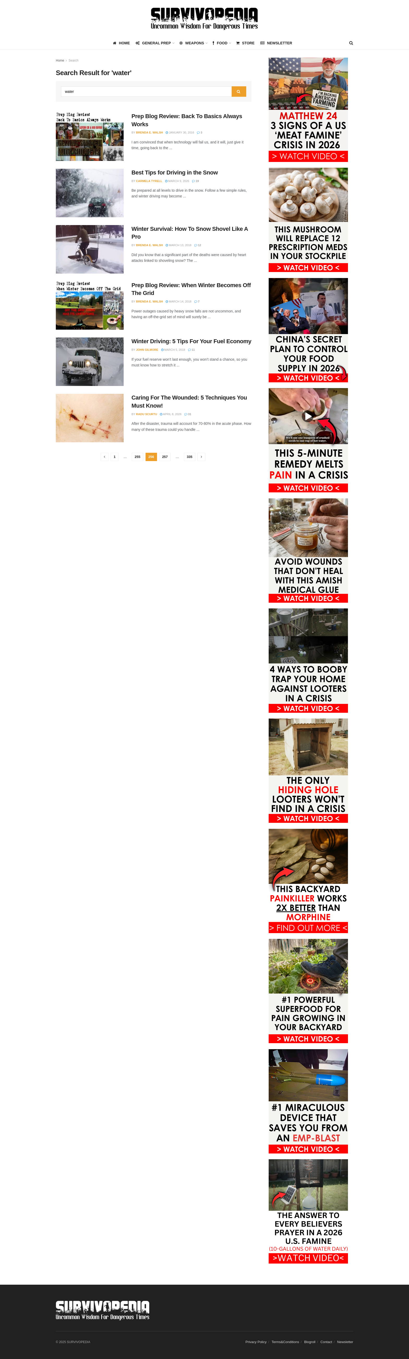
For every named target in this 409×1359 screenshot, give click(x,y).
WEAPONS (191, 43)
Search (74, 60)
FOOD (220, 43)
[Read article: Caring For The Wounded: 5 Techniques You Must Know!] (90, 418)
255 (137, 457)
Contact (326, 1342)
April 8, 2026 (171, 414)
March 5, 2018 (173, 349)
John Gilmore (147, 349)
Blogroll (309, 1342)
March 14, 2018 (178, 301)
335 (190, 457)
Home (60, 60)
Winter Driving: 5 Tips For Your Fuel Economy (191, 341)
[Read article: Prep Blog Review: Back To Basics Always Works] (90, 136)
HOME (121, 43)
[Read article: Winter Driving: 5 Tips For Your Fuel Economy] (90, 361)
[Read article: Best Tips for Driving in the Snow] (90, 193)
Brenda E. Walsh (149, 132)
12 (197, 245)
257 (165, 457)
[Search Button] (351, 43)
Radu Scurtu (146, 414)
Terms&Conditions (285, 1342)
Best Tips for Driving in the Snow (174, 172)
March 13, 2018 (178, 245)
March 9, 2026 (177, 181)
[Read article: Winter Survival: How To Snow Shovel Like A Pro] (90, 249)
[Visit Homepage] (204, 18)
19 (195, 181)
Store (245, 43)
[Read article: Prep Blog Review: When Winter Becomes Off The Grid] (90, 305)
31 (187, 414)
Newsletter (276, 43)
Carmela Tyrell (149, 181)
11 (191, 349)
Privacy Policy (256, 1342)
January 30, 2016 (180, 132)
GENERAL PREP (153, 43)
